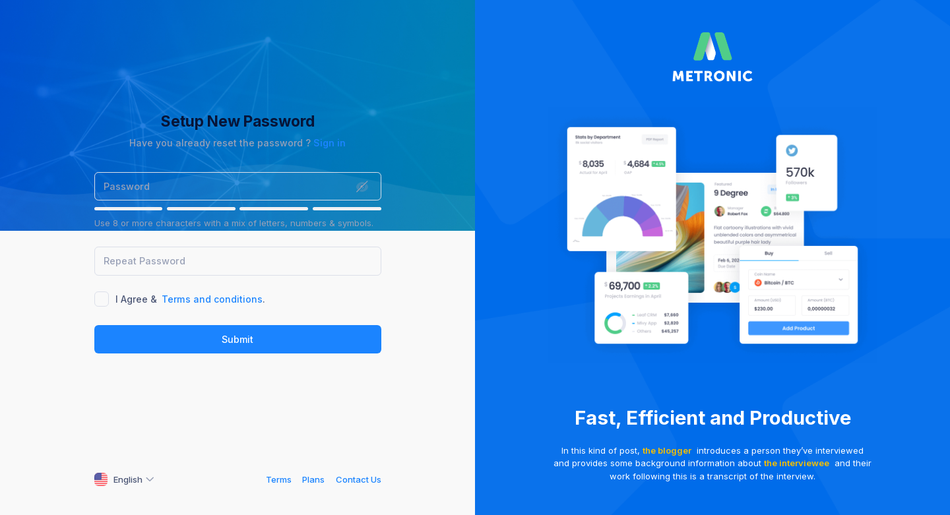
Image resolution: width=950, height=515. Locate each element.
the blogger (667, 450)
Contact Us (358, 479)
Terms (279, 479)
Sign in (329, 142)
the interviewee (796, 463)
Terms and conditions (212, 299)
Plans (313, 479)
